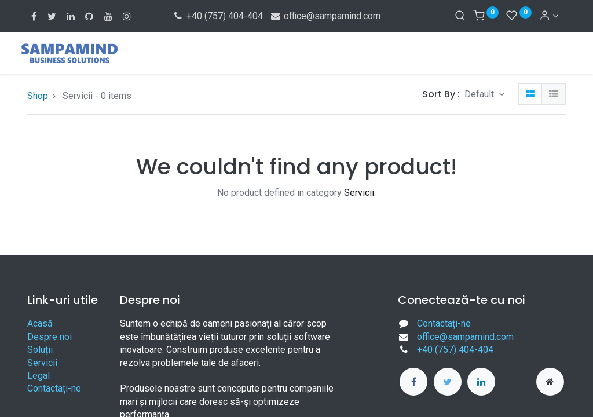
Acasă (40, 323)
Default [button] (480, 94)
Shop (37, 95)
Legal (38, 375)
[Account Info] (548, 15)
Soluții (40, 349)
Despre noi (49, 336)
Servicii (42, 362)
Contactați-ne (54, 388)
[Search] (460, 15)
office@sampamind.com (325, 15)
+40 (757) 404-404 (217, 15)
